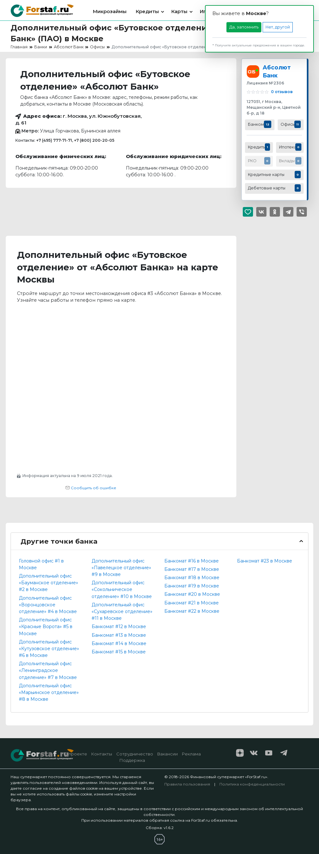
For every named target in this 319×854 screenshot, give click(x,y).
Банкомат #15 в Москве (119, 652)
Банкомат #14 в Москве (119, 643)
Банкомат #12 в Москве (119, 626)
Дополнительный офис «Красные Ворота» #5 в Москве (45, 626)
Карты (179, 11)
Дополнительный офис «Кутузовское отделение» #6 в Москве (49, 648)
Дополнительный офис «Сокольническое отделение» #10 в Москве (122, 589)
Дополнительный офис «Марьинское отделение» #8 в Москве (49, 692)
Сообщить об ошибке (90, 487)
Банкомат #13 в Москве (119, 635)
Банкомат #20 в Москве (192, 594)
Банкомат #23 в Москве (264, 561)
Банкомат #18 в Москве (191, 577)
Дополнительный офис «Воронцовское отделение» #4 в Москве (48, 604)
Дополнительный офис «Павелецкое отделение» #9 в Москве (121, 567)
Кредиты (147, 11)
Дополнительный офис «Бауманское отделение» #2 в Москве (48, 582)
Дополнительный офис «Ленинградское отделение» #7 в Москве (48, 670)
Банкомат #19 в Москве (191, 586)
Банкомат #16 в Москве (191, 561)
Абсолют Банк (277, 71)
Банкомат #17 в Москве (191, 569)
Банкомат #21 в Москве (191, 603)
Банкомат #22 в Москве (191, 611)
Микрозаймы (110, 11)
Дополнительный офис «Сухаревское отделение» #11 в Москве (122, 611)
